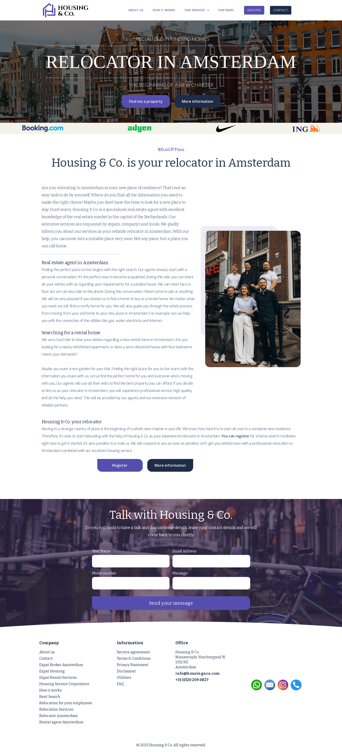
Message (179, 573)
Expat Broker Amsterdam (61, 665)
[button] (197, 10)
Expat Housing (52, 671)
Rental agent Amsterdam (61, 722)
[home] (80, 10)
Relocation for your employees (65, 703)
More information (197, 101)
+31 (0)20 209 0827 (192, 680)
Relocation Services (56, 709)
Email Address (184, 551)
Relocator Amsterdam (58, 716)
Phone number (104, 573)
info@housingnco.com (197, 673)
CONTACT (280, 10)
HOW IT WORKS (164, 10)
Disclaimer (126, 671)
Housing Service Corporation (64, 684)
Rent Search (49, 696)
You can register (235, 436)
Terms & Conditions (134, 658)
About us (47, 652)
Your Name (101, 551)
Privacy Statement (132, 665)
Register (119, 465)
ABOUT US (136, 10)
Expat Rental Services (58, 677)
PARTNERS (226, 10)
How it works (50, 690)
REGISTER (254, 10)
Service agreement (133, 652)
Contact (46, 658)
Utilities (124, 677)
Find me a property (146, 101)
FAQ (120, 684)
